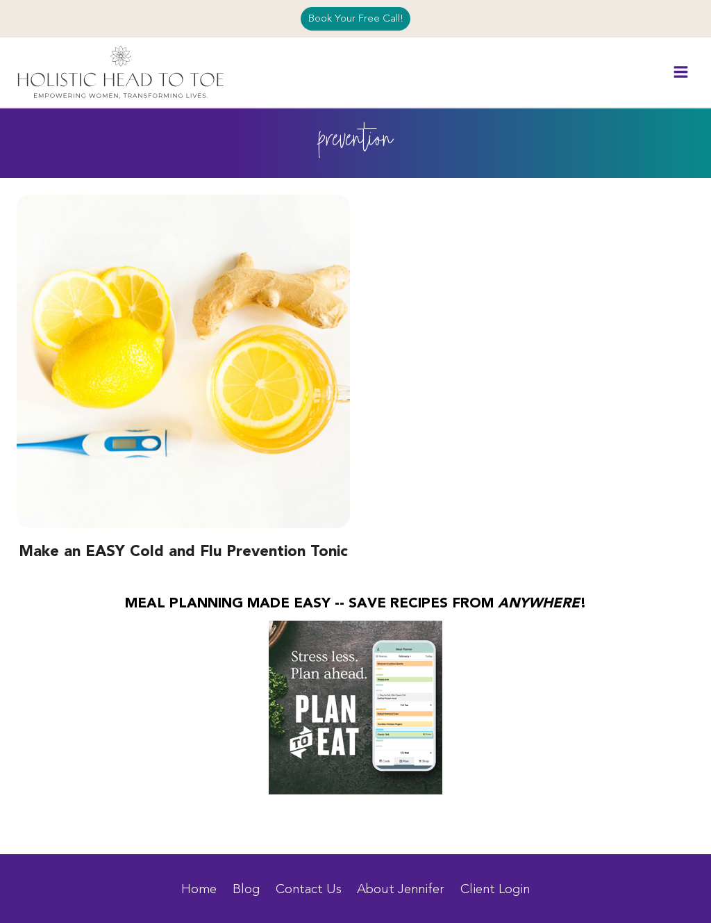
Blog (246, 889)
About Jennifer (400, 889)
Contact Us (309, 889)
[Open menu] (680, 72)
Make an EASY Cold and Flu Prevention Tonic (183, 551)
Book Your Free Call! (355, 18)
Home (199, 889)
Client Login (495, 889)
